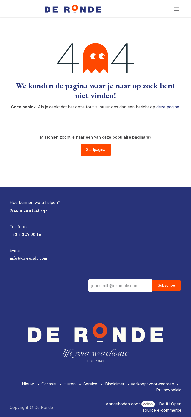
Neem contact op (28, 210)
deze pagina (167, 106)
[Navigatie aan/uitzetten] (176, 8)
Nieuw (28, 384)
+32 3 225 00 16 (25, 234)
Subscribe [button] (166, 285)
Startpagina (95, 149)
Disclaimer (115, 384)
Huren (69, 384)
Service (90, 384)
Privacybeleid (168, 389)
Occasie (48, 384)
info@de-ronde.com (28, 258)
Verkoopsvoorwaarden (152, 384)
